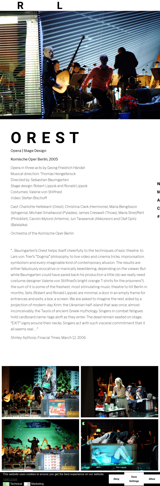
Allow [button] (152, 478)
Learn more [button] (10, 479)
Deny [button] (116, 478)
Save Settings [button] (134, 479)
